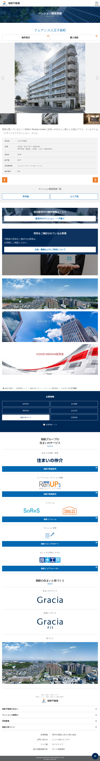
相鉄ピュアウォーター (50, 568)
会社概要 (74, 404)
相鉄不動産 (8, 388)
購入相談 (74, 37)
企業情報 (44, 734)
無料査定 (26, 37)
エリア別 (74, 196)
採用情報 (74, 417)
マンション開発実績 (51, 388)
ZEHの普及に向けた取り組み (64, 734)
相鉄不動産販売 (50, 469)
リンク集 (44, 744)
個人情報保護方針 (40, 749)
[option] (50, 78)
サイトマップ (57, 744)
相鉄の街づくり (35, 388)
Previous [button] (3, 77)
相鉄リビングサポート (50, 544)
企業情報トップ (21, 388)
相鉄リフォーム (50, 519)
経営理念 (26, 404)
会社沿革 (74, 411)
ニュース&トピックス (61, 739)
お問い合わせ (42, 739)
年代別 (26, 196)
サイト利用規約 (58, 749)
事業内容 (26, 411)
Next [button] (96, 77)
